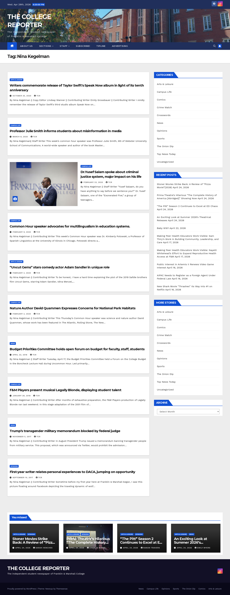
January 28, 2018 (22, 396)
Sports (161, 138)
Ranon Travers (150, 548)
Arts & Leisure (16, 80)
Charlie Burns (96, 548)
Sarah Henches (43, 548)
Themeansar (61, 589)
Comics (161, 99)
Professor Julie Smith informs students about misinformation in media (65, 131)
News (13, 343)
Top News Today (166, 154)
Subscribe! (83, 46)
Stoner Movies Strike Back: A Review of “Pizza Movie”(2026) (33, 542)
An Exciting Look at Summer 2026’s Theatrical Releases (191, 542)
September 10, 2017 (23, 477)
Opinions (14, 466)
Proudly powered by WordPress (22, 589)
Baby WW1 (163, 228)
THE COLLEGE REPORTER (38, 568)
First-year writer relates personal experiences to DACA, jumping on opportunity (72, 472)
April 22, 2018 (20, 355)
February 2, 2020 (22, 273)
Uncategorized (165, 161)
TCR (37, 96)
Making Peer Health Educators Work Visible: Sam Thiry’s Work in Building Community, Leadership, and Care (188, 239)
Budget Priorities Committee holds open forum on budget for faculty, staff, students (77, 349)
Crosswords (164, 115)
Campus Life (15, 125)
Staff (64, 46)
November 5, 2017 (22, 437)
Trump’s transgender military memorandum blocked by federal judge (65, 431)
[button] (214, 46)
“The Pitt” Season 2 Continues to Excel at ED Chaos (187, 206)
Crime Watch (164, 107)
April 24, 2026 (23, 548)
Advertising (120, 46)
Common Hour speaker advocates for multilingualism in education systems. (70, 226)
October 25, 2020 (22, 96)
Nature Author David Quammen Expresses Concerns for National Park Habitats (72, 308)
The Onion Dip (165, 146)
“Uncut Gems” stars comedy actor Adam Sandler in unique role (59, 267)
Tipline (100, 46)
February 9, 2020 (22, 232)
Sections (45, 46)
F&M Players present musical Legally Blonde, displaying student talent (65, 390)
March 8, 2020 (21, 137)
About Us (26, 46)
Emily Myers (202, 548)
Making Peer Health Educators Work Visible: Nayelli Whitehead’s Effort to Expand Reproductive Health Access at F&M (187, 253)
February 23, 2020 (93, 182)
